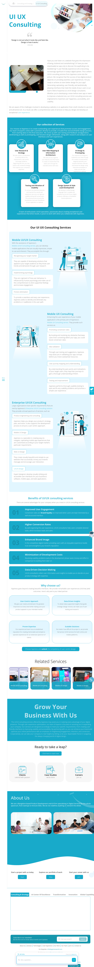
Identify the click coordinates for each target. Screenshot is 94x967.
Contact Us (78, 945)
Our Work (57, 945)
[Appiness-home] (13, 3)
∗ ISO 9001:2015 (84, 956)
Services (29, 945)
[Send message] (74, 960)
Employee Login (82, 960)
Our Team (64, 945)
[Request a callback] (91, 679)
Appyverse (74, 954)
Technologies (37, 945)
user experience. (24, 112)
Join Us (71, 945)
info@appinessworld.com (54, 949)
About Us (22, 945)
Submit (83, 939)
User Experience (47, 945)
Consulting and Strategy (25, 4)
